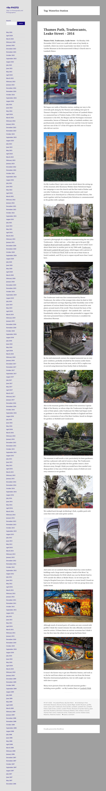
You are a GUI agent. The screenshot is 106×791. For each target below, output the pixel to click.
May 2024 (9, 111)
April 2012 (9, 587)
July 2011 (9, 616)
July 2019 (9, 301)
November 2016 (11, 406)
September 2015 (11, 452)
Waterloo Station (55, 714)
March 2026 (10, 39)
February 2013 (10, 554)
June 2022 (9, 186)
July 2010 (9, 656)
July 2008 (9, 734)
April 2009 (9, 705)
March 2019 (10, 314)
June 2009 (9, 698)
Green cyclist (48, 707)
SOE (76, 711)
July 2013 (9, 538)
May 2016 (9, 426)
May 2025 (9, 72)
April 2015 (9, 469)
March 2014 (10, 511)
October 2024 (10, 95)
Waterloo (46, 714)
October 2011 (10, 606)
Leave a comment (68, 714)
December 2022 (11, 167)
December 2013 (11, 521)
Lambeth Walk (85, 688)
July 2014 (9, 498)
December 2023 (11, 127)
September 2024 (11, 98)
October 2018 (10, 331)
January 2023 (10, 163)
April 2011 (9, 626)
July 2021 (9, 223)
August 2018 (10, 337)
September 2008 (11, 728)
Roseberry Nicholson (56, 711)
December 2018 (11, 324)
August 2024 (10, 101)
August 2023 (10, 141)
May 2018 (9, 347)
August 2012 (10, 574)
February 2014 (10, 515)
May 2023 (9, 150)
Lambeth (74, 707)
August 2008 (10, 731)
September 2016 (11, 413)
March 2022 (10, 196)
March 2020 (10, 275)
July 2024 (9, 104)
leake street (52, 709)
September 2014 (11, 492)
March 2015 (10, 472)
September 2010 (11, 649)
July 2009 (9, 695)
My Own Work (69, 703)
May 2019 (9, 308)
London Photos (66, 709)
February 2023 (10, 160)
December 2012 (11, 561)
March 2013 (10, 551)
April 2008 (9, 744)
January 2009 (10, 715)
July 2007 (9, 774)
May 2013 (9, 544)
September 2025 (11, 58)
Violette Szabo (85, 712)
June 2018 (9, 344)
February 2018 (10, 357)
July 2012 (9, 577)
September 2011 (11, 610)
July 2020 (9, 262)
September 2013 (11, 531)
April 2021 (9, 232)
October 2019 (10, 291)
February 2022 (10, 200)
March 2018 (10, 354)
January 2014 (10, 518)
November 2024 (11, 91)
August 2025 (10, 62)
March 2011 (10, 629)
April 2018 (9, 351)
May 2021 (9, 229)
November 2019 (11, 288)
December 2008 (11, 718)
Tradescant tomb (61, 712)
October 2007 (10, 764)
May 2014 (9, 505)
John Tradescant (57, 707)
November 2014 (11, 485)
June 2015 (9, 462)
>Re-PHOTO (12, 7)
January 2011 (10, 636)
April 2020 (9, 272)
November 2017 (11, 367)
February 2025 (10, 81)
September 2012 (11, 570)
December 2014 (11, 482)
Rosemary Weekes (69, 711)
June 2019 (9, 305)
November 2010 (11, 643)
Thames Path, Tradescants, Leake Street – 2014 (65, 31)
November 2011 (11, 603)
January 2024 (10, 124)
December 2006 (11, 784)
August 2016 (10, 416)
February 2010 (10, 672)
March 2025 (10, 78)
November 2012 (11, 564)
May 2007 (9, 780)
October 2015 (10, 449)
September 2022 (11, 177)
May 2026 (9, 32)
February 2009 (10, 711)
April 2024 (9, 114)
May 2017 (9, 387)
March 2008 (10, 748)
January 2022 (10, 203)
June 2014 (9, 501)
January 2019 (10, 321)
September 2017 (11, 373)
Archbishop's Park (82, 703)
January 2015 (10, 479)
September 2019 (11, 295)
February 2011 (10, 633)
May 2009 (9, 702)
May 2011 (9, 623)
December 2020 (11, 246)
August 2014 (10, 495)
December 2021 (11, 206)
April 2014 (9, 508)
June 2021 (9, 226)
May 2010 (9, 662)
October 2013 (10, 528)
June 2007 (9, 777)
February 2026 (10, 42)
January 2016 (10, 439)
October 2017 (10, 370)
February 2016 (10, 436)
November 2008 (11, 721)
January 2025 (10, 85)
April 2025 (9, 75)
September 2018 (11, 334)
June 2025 (9, 68)
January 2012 (10, 597)
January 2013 (10, 557)
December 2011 (11, 600)
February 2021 (10, 239)
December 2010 (11, 639)
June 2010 (9, 659)
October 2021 (10, 213)
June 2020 (9, 265)
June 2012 (9, 580)
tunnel (78, 712)
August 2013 (10, 534)
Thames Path (48, 712)
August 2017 (10, 377)
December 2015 (11, 442)
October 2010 (10, 646)
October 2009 (10, 685)
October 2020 (10, 252)
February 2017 (10, 396)
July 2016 (9, 419)
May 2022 (9, 190)
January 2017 (10, 400)
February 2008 (10, 751)
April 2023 (9, 154)
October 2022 (10, 173)
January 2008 (10, 754)
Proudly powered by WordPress (54, 729)
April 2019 (9, 311)
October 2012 (10, 567)
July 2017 (9, 380)
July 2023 (9, 144)
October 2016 (10, 410)
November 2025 (11, 52)
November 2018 (11, 328)
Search (8, 21)
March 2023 (10, 157)
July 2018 (9, 341)
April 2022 (9, 193)
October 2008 (10, 725)
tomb (54, 712)
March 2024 (10, 118)
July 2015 (9, 459)
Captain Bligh (71, 705)
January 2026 (10, 45)
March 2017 (10, 393)
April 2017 (9, 390)
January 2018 (10, 360)
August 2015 (10, 456)
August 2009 (10, 692)
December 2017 (11, 364)
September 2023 (11, 137)
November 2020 (11, 249)
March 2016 (10, 433)
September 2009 (11, 689)
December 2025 (11, 49)
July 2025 (9, 65)
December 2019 (11, 285)
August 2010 (10, 652)
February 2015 (10, 475)
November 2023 (11, 131)
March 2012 (10, 590)
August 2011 (10, 613)
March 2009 (10, 708)
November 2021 (11, 209)
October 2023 (10, 134)
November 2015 (11, 446)
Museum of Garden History (80, 709)
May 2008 (9, 741)
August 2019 (10, 298)
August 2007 (10, 771)
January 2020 (10, 282)
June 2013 (9, 541)
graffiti (89, 705)
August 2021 (10, 219)
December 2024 (11, 88)
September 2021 (11, 216)
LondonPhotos (59, 703)
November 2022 (11, 170)
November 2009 (11, 682)
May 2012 (9, 584)
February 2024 (10, 121)
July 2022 (9, 183)
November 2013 (11, 524)
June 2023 (9, 147)
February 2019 (10, 318)
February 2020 (10, 278)
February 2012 (10, 593)
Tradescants (71, 712)
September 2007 (11, 767)
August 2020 (10, 259)
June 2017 (9, 383)
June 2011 (9, 620)
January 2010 (10, 675)
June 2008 (9, 738)
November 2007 (11, 761)
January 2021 (10, 242)
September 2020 (11, 255)
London (58, 709)
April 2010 (9, 666)
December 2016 (11, 403)
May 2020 (9, 268)
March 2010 (10, 669)
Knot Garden (67, 707)
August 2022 (10, 180)
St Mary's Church (84, 711)
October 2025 (10, 55)
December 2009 (11, 679)
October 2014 (10, 488)
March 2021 (10, 236)
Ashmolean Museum (50, 705)
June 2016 (9, 423)
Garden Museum (81, 705)
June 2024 (9, 108)
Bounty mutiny (61, 705)
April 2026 (9, 36)
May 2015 (9, 465)
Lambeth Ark (82, 707)
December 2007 (11, 757)
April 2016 (9, 429)
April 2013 (9, 547)
